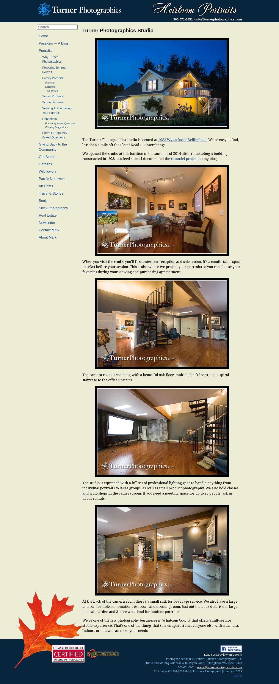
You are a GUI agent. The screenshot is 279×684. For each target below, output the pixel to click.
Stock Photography (53, 208)
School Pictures (52, 102)
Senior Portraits (52, 96)
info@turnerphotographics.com (218, 19)
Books (43, 201)
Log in (238, 675)
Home (43, 36)
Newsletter (47, 223)
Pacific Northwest (52, 179)
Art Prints (46, 186)
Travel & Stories (51, 193)
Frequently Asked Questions (60, 123)
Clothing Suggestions (56, 127)
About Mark (47, 237)
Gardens (45, 164)
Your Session (52, 90)
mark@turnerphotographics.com (219, 667)
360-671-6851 (183, 19)
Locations (50, 86)
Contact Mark (49, 230)
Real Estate (48, 215)
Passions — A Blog (53, 43)
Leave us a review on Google (223, 654)
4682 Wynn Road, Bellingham (182, 140)
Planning (50, 82)
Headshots (49, 119)
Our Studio (47, 157)
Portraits (45, 51)
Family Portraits (52, 78)
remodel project (184, 159)
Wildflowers (47, 171)
